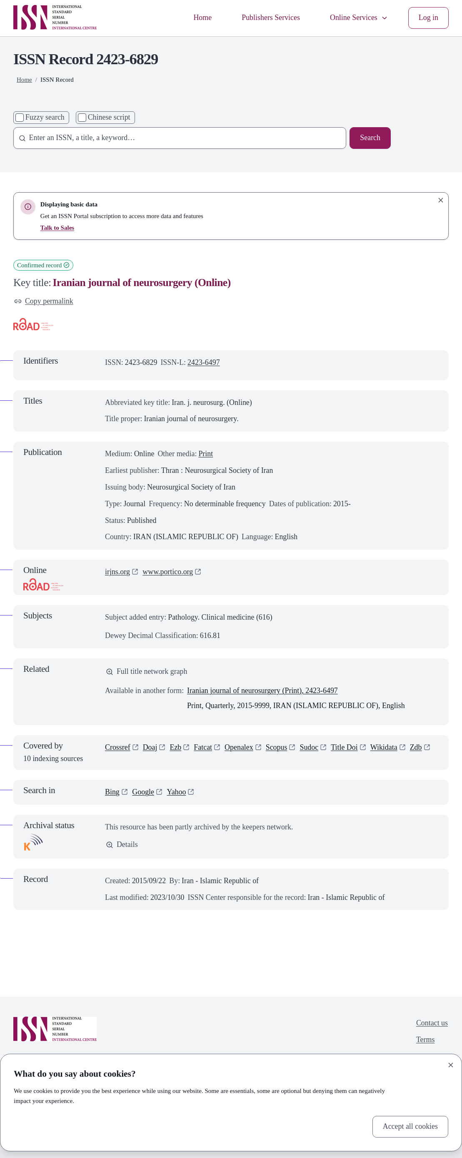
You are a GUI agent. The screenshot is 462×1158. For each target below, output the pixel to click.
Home (202, 17)
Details (122, 844)
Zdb (416, 747)
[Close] (450, 1065)
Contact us (432, 1023)
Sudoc (309, 747)
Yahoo (176, 792)
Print (205, 454)
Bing (112, 792)
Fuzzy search (45, 117)
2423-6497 (203, 362)
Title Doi (344, 747)
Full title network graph (146, 671)
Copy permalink (43, 301)
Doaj (150, 747)
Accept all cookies (410, 1126)
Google (143, 792)
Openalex (239, 747)
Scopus (276, 747)
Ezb (175, 747)
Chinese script (109, 117)
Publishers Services (271, 17)
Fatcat (203, 747)
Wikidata (383, 747)
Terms (425, 1039)
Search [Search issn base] (370, 137)
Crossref (117, 747)
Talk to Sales (57, 227)
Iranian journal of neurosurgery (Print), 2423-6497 (262, 690)
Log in (428, 17)
